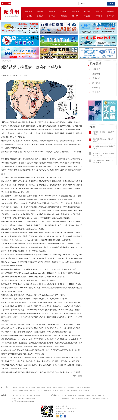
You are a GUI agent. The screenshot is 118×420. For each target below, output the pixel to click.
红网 (74, 395)
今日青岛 (28, 16)
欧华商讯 (52, 12)
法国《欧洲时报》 (72, 390)
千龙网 (72, 398)
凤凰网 (21, 390)
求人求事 (96, 83)
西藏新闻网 (81, 395)
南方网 (70, 395)
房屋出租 (96, 78)
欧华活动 (40, 16)
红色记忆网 (87, 398)
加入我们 (22, 395)
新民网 (28, 387)
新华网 (43, 387)
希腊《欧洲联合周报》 (83, 387)
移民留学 (75, 16)
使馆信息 (96, 87)
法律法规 (63, 16)
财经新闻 (87, 12)
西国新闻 (28, 12)
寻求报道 (30, 395)
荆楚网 (94, 395)
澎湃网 (33, 387)
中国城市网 (104, 398)
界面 (38, 387)
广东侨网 (39, 390)
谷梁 (9, 61)
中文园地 (87, 16)
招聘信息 (96, 69)
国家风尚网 (96, 398)
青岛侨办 (55, 390)
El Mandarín (6, 3)
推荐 (92, 127)
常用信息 (96, 92)
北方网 (64, 395)
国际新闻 (75, 12)
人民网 (49, 387)
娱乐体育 (99, 12)
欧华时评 (110, 16)
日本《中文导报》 (84, 390)
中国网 (60, 387)
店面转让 (96, 74)
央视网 (15, 390)
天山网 (88, 395)
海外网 (55, 387)
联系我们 (37, 395)
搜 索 (111, 3)
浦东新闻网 (100, 395)
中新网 (15, 387)
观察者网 (62, 390)
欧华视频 (52, 16)
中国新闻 (63, 12)
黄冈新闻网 (65, 398)
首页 (3, 61)
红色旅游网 (79, 398)
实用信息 (95, 63)
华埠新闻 (40, 12)
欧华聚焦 (110, 12)
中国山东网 (47, 390)
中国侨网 (21, 387)
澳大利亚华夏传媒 (29, 390)
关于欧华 (15, 395)
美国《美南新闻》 (69, 387)
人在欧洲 (99, 16)
